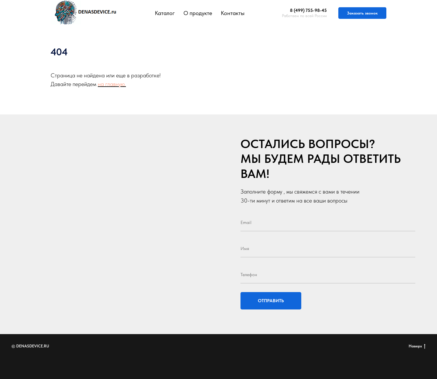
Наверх (417, 346)
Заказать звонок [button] (362, 13)
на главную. (112, 84)
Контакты (233, 13)
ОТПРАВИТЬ (271, 300)
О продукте (197, 13)
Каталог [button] (165, 13)
